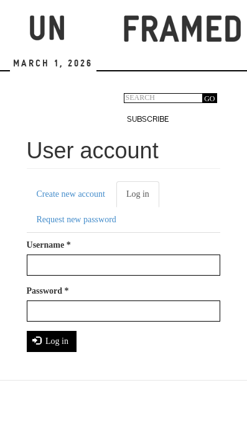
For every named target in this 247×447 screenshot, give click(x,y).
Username (49, 245)
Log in (142, 197)
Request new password (76, 219)
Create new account (71, 194)
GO (209, 98)
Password (48, 291)
